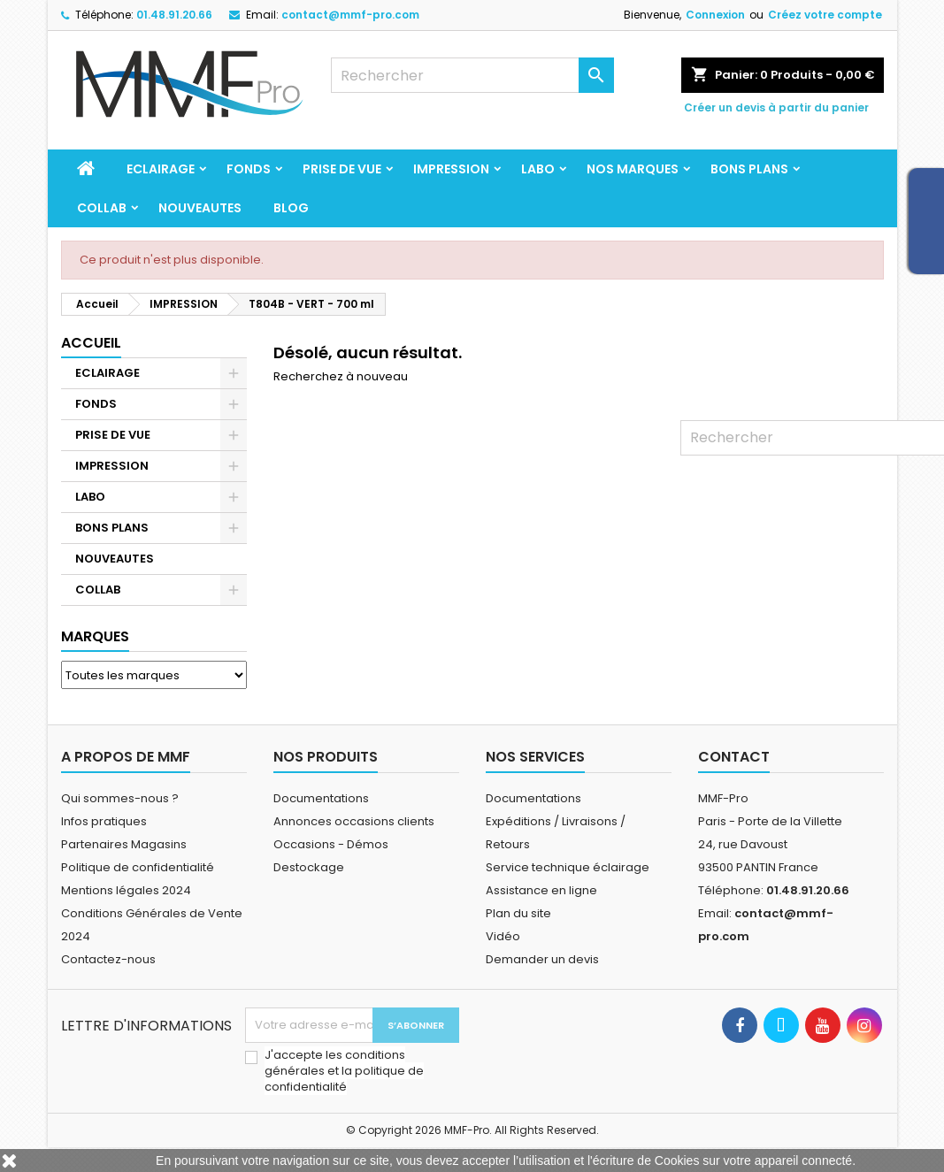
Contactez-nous (108, 959)
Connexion (715, 14)
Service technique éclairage (567, 867)
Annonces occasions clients (353, 821)
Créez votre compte (825, 14)
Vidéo (503, 936)
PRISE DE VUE (342, 169)
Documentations (321, 798)
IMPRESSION (451, 169)
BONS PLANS (749, 169)
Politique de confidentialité (137, 867)
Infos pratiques (104, 821)
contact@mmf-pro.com (350, 14)
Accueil (91, 343)
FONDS (248, 169)
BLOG (291, 208)
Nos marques (633, 169)
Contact (734, 757)
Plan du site (518, 913)
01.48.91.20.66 (174, 14)
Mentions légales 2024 (126, 890)
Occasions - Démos (330, 844)
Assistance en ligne (541, 890)
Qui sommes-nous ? (120, 798)
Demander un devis (542, 959)
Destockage (308, 867)
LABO (538, 169)
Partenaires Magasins (124, 844)
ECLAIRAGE (161, 169)
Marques (95, 636)
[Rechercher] (472, 75)
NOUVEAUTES (200, 208)
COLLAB (102, 208)
